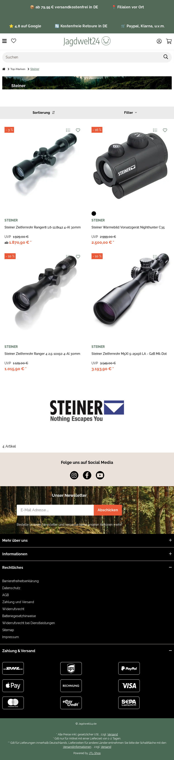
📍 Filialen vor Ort (128, 7)
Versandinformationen (77, 746)
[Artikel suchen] (166, 57)
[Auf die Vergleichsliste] (68, 130)
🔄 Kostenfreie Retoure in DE (81, 26)
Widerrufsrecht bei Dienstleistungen (28, 623)
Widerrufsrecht (13, 609)
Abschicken (108, 510)
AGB (5, 595)
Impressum (10, 637)
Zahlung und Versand (18, 602)
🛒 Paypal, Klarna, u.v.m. (143, 26)
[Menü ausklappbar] (4, 41)
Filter (130, 113)
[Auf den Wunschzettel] (78, 130)
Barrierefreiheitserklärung (20, 581)
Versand (112, 734)
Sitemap (8, 630)
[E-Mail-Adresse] (55, 510)
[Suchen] (81, 57)
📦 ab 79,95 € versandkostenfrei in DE (64, 7)
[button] (159, 41)
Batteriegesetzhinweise (19, 616)
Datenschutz (11, 588)
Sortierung (44, 113)
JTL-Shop (95, 753)
